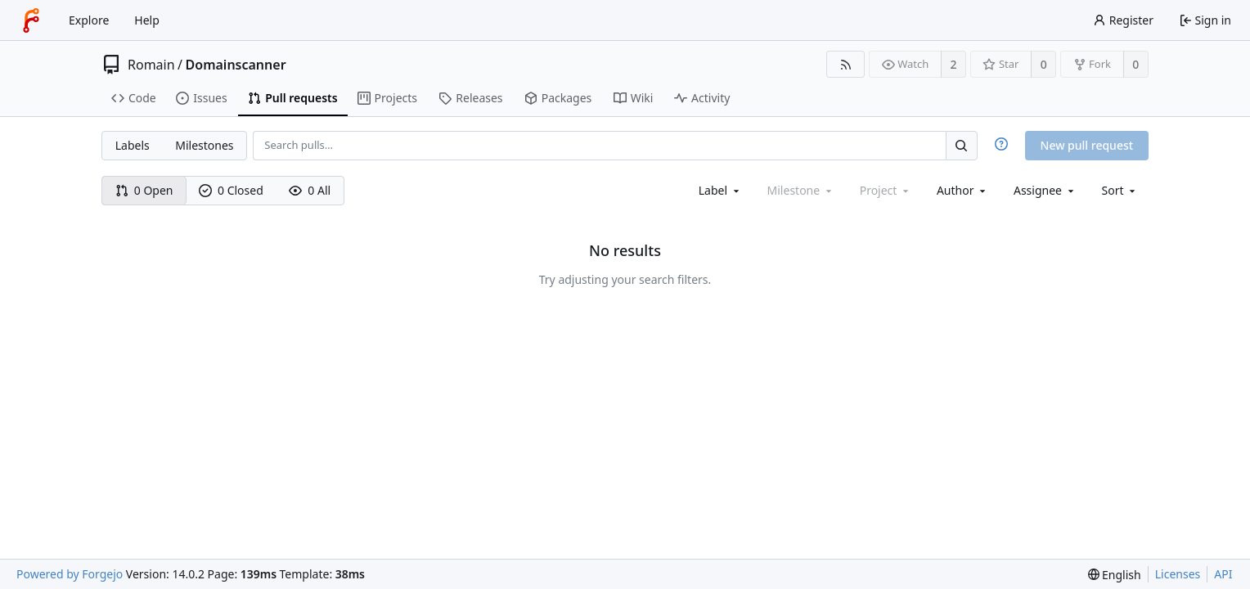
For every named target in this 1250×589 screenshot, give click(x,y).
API (1223, 574)
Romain (151, 64)
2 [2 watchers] (954, 64)
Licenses (1178, 574)
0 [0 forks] (1135, 64)
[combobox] (720, 190)
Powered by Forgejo (69, 574)
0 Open (144, 190)
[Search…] (961, 145)
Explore (89, 20)
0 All (309, 190)
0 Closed (231, 190)
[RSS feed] (845, 64)
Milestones (204, 145)
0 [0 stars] (1044, 64)
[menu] (1120, 190)
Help (147, 20)
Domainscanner (236, 64)
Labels (132, 145)
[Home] (31, 20)
